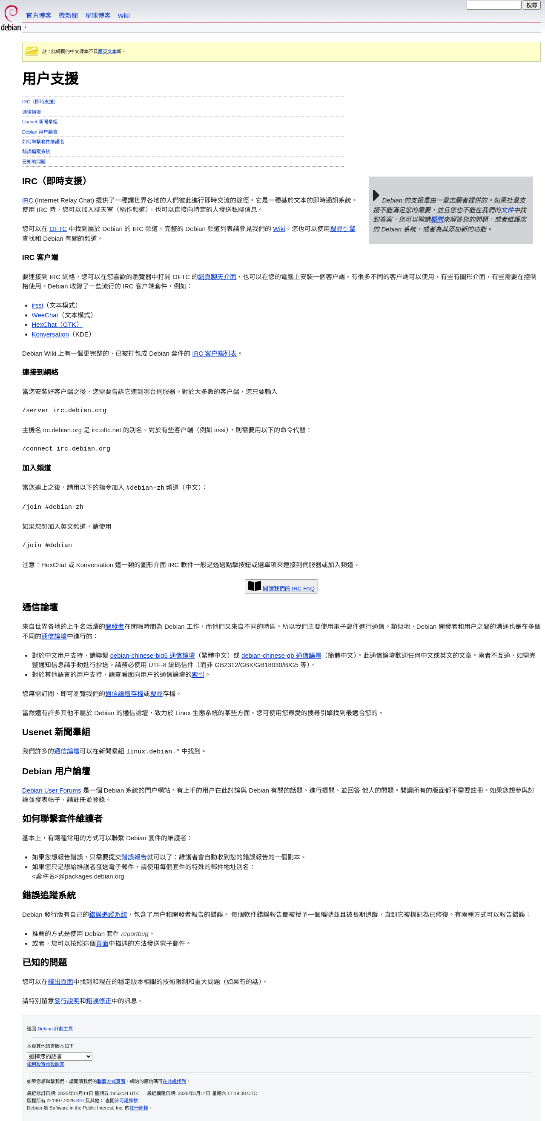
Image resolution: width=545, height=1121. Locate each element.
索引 (198, 674)
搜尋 (156, 693)
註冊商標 (138, 1107)
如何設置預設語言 (45, 1063)
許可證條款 (126, 1099)
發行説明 (67, 1000)
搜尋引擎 (343, 228)
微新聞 (68, 15)
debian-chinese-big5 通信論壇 (152, 655)
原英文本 (107, 51)
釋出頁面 (60, 980)
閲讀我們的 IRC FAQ (289, 588)
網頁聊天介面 (217, 276)
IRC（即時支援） (40, 101)
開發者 (114, 626)
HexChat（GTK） (57, 324)
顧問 (436, 219)
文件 (507, 210)
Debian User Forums (51, 789)
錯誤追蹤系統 (36, 151)
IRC (27, 200)
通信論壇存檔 (124, 693)
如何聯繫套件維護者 (43, 141)
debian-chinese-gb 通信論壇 (281, 655)
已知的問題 (34, 161)
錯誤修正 (99, 1000)
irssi (37, 305)
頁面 (102, 942)
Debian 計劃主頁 (55, 1027)
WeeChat (45, 315)
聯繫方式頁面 (111, 1080)
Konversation (50, 334)
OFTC (58, 228)
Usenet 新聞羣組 (39, 121)
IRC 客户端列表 (214, 353)
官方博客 (39, 15)
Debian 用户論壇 (39, 131)
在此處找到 (174, 1080)
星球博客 (98, 15)
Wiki (124, 15)
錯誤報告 (134, 856)
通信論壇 (31, 111)
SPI (80, 1099)
